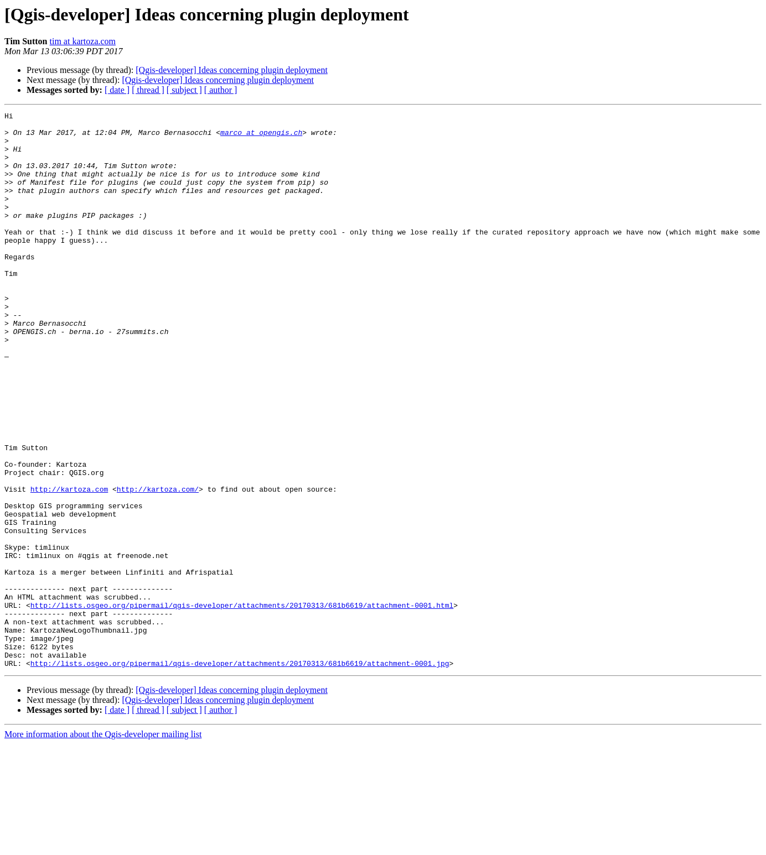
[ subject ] (184, 90)
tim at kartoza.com (83, 41)
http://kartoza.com (69, 565)
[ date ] (117, 90)
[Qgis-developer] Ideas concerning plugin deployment (232, 70)
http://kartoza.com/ (158, 565)
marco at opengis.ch (261, 137)
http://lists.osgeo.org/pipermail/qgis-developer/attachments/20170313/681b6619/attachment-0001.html (241, 705)
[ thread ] (148, 90)
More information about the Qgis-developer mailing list (102, 845)
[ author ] (220, 90)
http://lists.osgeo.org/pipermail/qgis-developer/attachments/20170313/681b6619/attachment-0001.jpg (239, 774)
